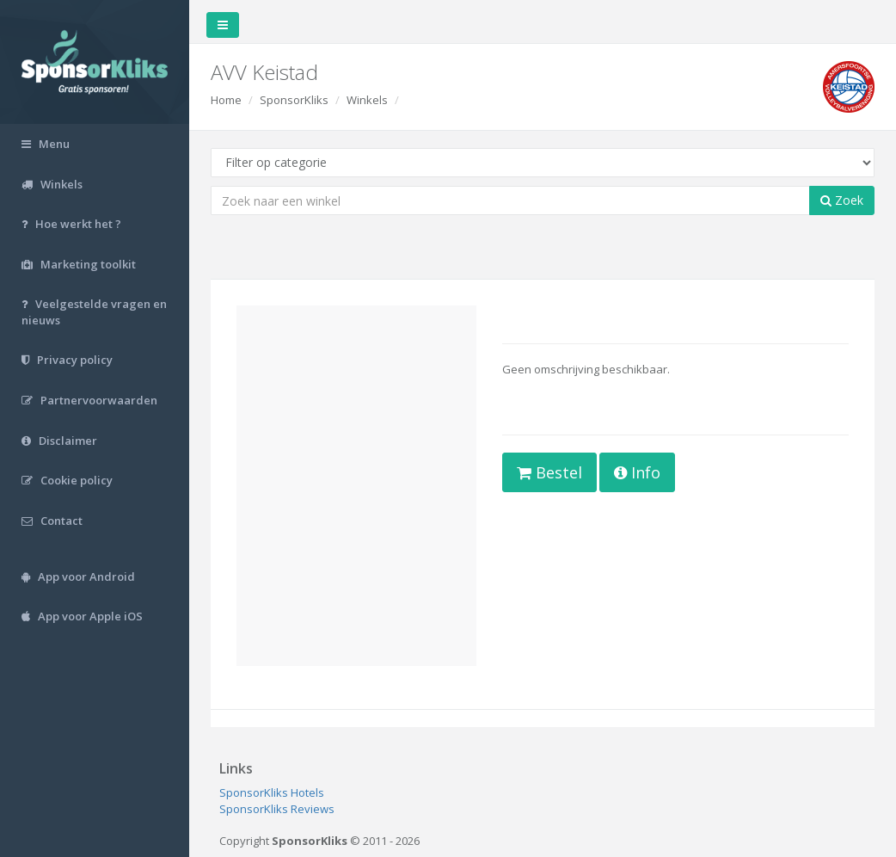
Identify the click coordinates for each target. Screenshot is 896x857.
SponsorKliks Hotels (271, 792)
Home (226, 100)
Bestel (549, 472)
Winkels (367, 100)
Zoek (841, 200)
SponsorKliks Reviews (276, 809)
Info (637, 472)
